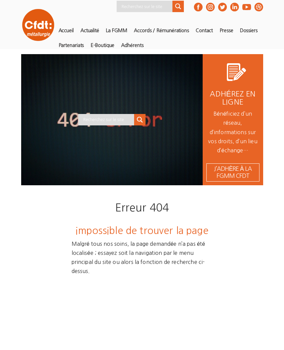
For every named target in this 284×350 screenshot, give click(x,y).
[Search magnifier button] (178, 6)
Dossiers (248, 30)
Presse (226, 30)
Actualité (89, 30)
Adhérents (132, 45)
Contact (204, 30)
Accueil (66, 30)
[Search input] (146, 6)
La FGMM (116, 30)
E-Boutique (102, 45)
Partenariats (71, 45)
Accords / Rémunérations (161, 30)
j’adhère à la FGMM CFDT (232, 172)
